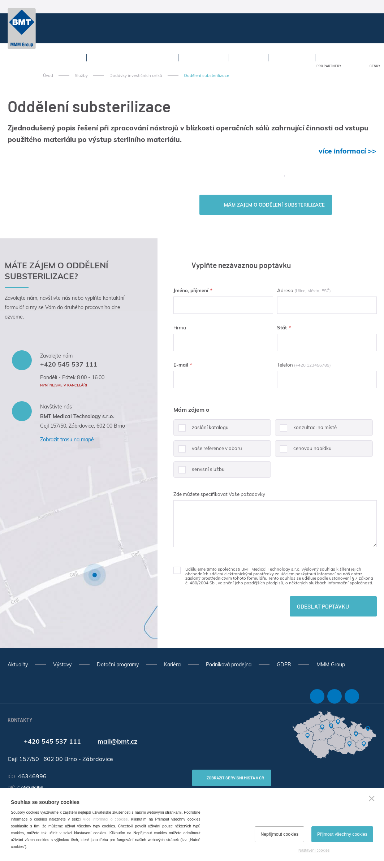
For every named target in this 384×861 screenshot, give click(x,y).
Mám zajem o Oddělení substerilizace (274, 205)
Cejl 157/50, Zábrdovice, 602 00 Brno (82, 426)
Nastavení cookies (313, 850)
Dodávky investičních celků (135, 75)
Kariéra (172, 664)
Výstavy (62, 664)
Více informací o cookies (105, 819)
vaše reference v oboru (207, 451)
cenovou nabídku (303, 451)
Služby (81, 75)
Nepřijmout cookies (279, 834)
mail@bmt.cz (117, 741)
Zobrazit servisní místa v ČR (235, 777)
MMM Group (330, 664)
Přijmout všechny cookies (342, 834)
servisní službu (199, 472)
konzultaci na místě (306, 430)
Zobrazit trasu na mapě (67, 439)
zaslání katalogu (201, 430)
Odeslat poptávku (323, 606)
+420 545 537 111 (68, 364)
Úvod (48, 75)
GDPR (284, 664)
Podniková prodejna (228, 664)
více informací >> (347, 151)
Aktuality (18, 664)
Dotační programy (118, 664)
